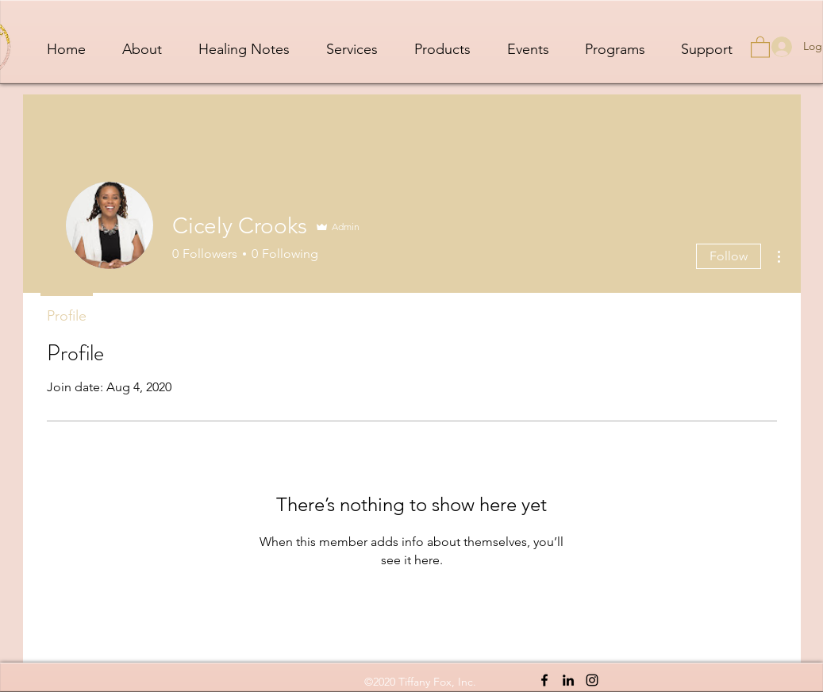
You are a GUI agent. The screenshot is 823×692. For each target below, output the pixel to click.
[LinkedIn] (568, 680)
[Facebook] (544, 680)
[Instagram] (592, 680)
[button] (760, 46)
